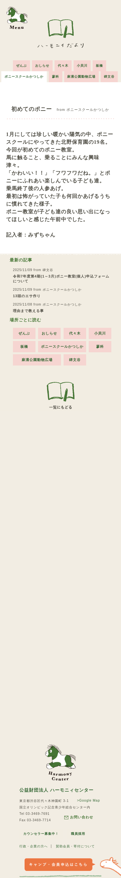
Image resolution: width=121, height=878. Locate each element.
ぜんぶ (21, 65)
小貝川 (82, 65)
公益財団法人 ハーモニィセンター (56, 790)
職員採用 (78, 833)
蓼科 (55, 76)
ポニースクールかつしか (24, 76)
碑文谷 (109, 76)
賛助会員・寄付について (75, 846)
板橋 (99, 65)
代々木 (63, 65)
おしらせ (42, 65)
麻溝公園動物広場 (81, 76)
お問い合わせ (78, 817)
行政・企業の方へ (33, 846)
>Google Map (88, 800)
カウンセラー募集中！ (41, 833)
